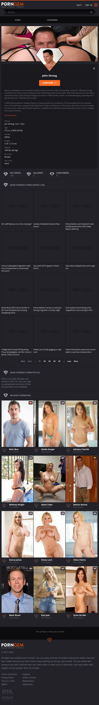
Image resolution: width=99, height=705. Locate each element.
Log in (79, 5)
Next (76, 361)
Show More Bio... (11, 115)
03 (50, 361)
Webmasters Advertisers (28, 683)
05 (59, 361)
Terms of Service (9, 674)
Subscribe (49, 82)
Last (69, 361)
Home (17, 20)
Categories (52, 20)
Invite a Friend (29, 677)
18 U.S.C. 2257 (8, 681)
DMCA (4, 684)
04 (54, 361)
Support (26, 674)
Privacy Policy (7, 677)
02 (45, 361)
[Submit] (92, 12)
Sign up (88, 5)
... (64, 361)
